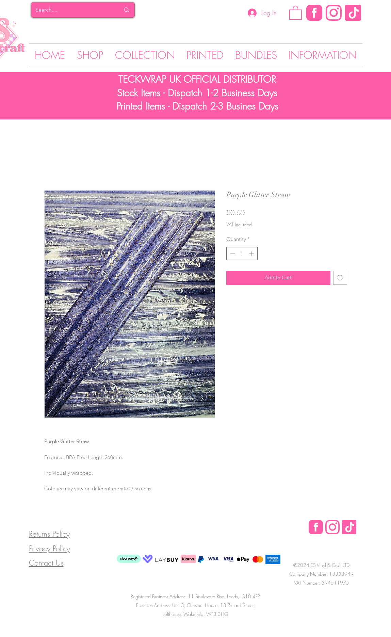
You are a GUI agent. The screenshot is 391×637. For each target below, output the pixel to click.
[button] (295, 12)
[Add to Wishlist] (340, 278)
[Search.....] (72, 9)
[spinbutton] (241, 253)
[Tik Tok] (353, 13)
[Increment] (252, 253)
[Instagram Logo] (334, 13)
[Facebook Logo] (316, 527)
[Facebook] (314, 13)
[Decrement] (232, 253)
